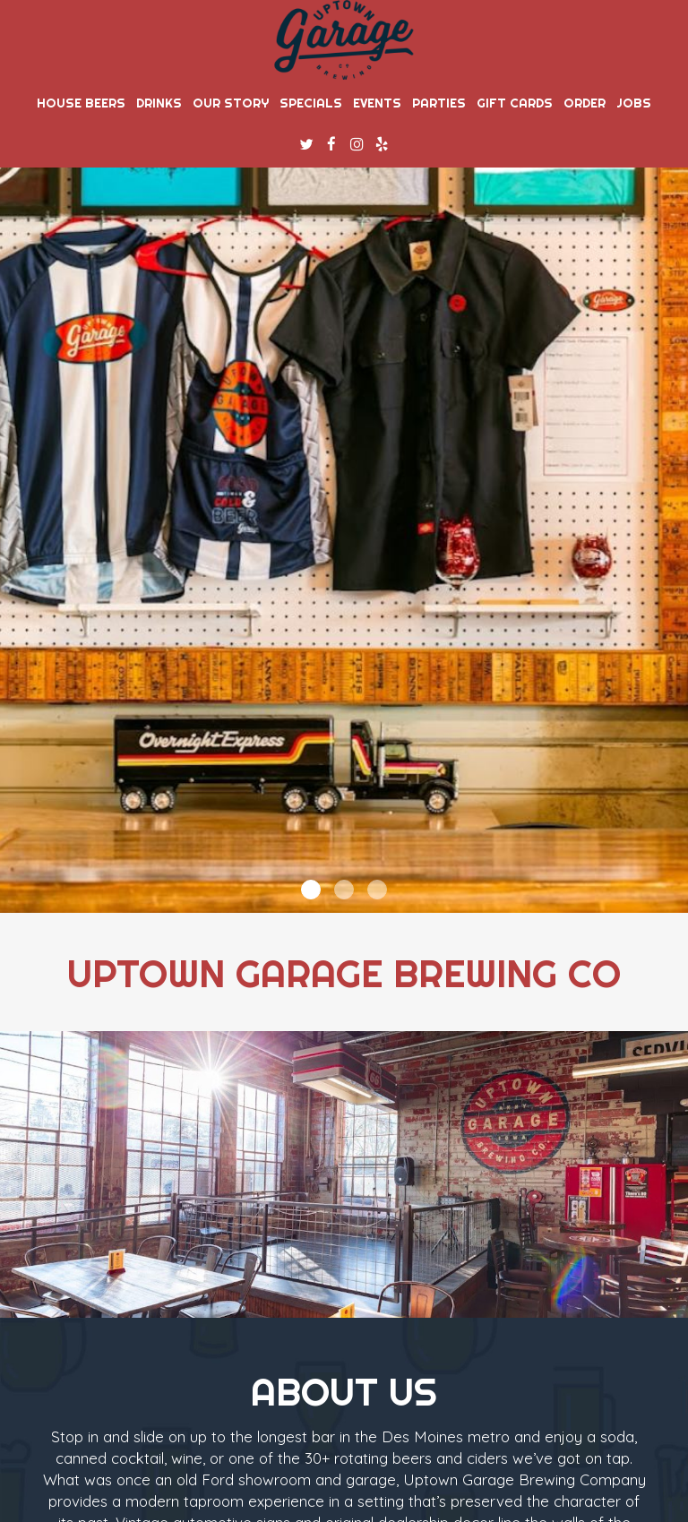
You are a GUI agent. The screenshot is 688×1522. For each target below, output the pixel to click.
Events (377, 103)
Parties (439, 103)
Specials (311, 103)
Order (584, 103)
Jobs (633, 103)
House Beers (81, 103)
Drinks (159, 103)
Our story (231, 103)
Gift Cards (515, 103)
